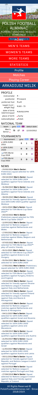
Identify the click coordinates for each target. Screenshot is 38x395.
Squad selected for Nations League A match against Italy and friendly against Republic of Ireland (18, 377)
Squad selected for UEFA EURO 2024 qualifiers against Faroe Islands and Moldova (17, 180)
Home (19, 39)
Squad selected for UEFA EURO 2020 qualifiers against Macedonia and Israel (16, 342)
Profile (19, 70)
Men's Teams (19, 46)
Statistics (19, 65)
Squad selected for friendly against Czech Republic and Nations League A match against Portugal (18, 360)
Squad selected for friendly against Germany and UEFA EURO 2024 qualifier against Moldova (18, 200)
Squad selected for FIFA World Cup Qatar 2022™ (16, 209)
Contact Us (24, 39)
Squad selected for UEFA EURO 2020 (16, 261)
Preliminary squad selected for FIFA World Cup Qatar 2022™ (17, 218)
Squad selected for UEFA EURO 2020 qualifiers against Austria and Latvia (17, 351)
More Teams (19, 58)
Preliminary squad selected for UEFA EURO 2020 (19, 266)
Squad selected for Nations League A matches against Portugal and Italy (17, 368)
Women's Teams (19, 52)
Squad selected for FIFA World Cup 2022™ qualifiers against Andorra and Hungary (17, 253)
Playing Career (19, 80)
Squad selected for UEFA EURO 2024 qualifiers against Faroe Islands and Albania (17, 190)
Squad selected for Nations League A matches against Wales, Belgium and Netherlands (18, 236)
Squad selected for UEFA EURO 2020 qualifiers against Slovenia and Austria (18, 333)
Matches (19, 75)
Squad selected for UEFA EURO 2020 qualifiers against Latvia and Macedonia (17, 324)
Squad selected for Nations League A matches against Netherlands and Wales (16, 226)
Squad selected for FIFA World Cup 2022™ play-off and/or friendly (17, 244)
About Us (13, 39)
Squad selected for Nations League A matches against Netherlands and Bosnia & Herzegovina (17, 307)
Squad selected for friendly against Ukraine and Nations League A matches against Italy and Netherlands (17, 284)
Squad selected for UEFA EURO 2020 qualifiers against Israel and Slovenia (18, 315)
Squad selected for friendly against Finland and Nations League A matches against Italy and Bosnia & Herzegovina (17, 295)
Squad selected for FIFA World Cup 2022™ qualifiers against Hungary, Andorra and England (17, 274)
